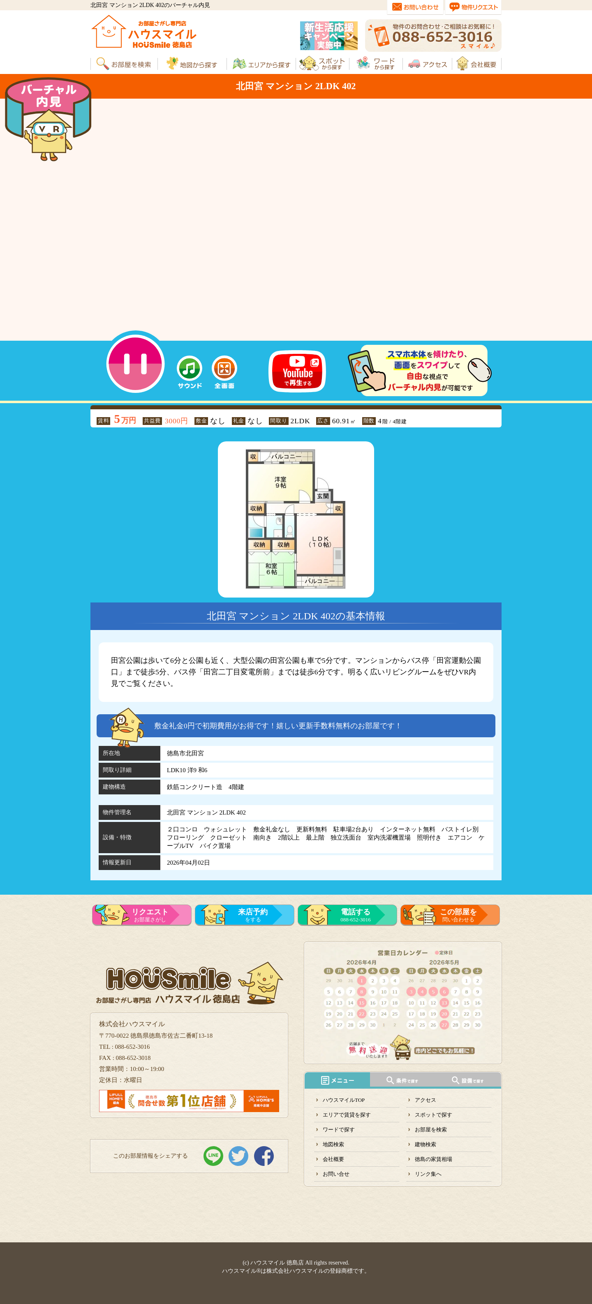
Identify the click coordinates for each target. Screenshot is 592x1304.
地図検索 (333, 1144)
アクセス (425, 1100)
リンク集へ (428, 1174)
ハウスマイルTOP (344, 1100)
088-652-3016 (355, 915)
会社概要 (333, 1159)
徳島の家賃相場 (433, 1159)
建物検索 (425, 1144)
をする (253, 915)
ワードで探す (339, 1129)
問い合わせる (458, 915)
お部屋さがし (150, 915)
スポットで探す (433, 1115)
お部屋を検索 (431, 1129)
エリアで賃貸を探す (347, 1115)
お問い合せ (336, 1174)
